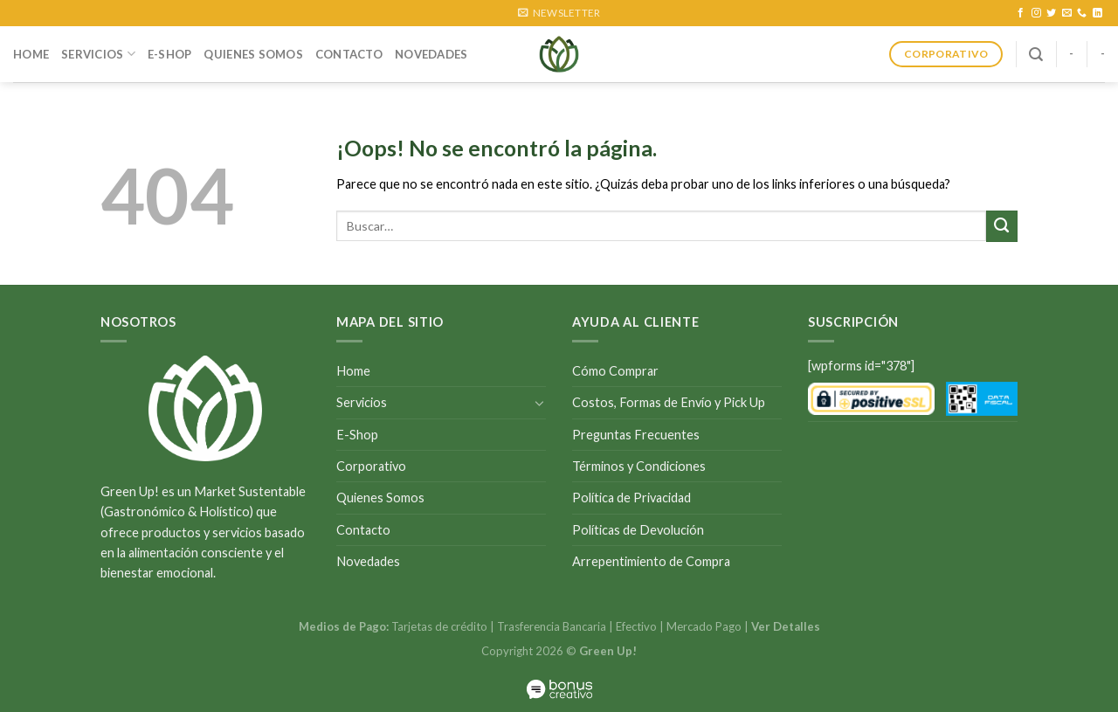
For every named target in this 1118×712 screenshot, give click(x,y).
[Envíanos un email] (1067, 13)
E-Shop (170, 54)
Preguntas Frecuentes (636, 434)
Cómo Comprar (615, 370)
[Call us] (1082, 13)
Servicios (98, 53)
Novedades (431, 54)
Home (31, 54)
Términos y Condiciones (639, 466)
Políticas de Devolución (638, 529)
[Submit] (1002, 226)
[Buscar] (1036, 55)
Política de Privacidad (631, 497)
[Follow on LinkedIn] (1097, 13)
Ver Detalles (785, 626)
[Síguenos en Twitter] (1051, 13)
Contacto (349, 54)
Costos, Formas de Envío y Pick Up (668, 402)
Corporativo (371, 466)
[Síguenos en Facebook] (1020, 13)
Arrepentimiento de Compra (651, 561)
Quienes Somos (253, 54)
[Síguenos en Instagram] (1036, 13)
